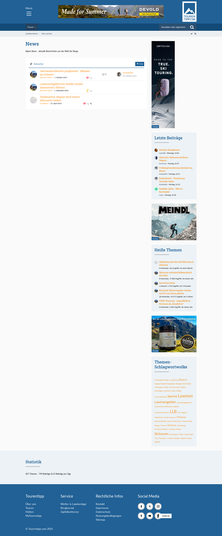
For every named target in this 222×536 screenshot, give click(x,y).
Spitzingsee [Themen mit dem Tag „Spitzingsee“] (173, 434)
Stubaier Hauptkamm (169, 149)
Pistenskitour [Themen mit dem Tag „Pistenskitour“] (177, 421)
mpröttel (162, 153)
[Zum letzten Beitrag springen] (119, 74)
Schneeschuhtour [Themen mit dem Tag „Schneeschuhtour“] (161, 429)
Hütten (30, 511)
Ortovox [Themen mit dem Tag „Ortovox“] (181, 417)
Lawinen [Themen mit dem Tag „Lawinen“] (185, 395)
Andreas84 (163, 174)
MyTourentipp (34, 515)
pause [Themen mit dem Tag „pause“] (169, 421)
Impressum (102, 507)
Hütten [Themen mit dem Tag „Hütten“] (178, 391)
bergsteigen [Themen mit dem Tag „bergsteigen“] (171, 384)
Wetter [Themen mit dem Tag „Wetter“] (183, 438)
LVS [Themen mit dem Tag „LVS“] (178, 412)
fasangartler (128, 72)
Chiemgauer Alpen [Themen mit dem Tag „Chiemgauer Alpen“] (161, 387)
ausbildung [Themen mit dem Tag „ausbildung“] (174, 380)
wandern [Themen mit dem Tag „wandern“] (176, 438)
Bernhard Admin (46, 77)
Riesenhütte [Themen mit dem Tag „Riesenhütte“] (187, 421)
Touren (30, 507)
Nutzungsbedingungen (108, 515)
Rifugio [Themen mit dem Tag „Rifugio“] (157, 425)
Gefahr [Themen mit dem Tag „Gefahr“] (183, 387)
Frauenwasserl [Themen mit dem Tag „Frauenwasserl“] (174, 387)
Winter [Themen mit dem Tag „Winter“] (189, 438)
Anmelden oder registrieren (173, 27)
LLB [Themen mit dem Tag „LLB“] (173, 411)
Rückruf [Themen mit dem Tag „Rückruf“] (164, 425)
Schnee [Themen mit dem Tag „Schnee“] (172, 425)
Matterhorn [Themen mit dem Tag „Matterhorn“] (158, 417)
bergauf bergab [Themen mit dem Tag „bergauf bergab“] (160, 384)
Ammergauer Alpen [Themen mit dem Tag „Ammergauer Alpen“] (161, 380)
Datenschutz (103, 511)
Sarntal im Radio (167, 283)
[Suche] (192, 27)
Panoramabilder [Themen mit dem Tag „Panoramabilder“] (160, 421)
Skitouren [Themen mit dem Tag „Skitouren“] (161, 434)
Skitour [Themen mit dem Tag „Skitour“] (178, 429)
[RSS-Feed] (195, 33)
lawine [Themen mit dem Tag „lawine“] (172, 396)
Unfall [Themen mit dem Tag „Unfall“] (170, 438)
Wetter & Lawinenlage (73, 504)
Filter (139, 64)
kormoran (162, 163)
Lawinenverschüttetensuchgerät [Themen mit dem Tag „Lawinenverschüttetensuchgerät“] (166, 406)
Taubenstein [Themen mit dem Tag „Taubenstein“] (188, 434)
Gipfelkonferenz (70, 511)
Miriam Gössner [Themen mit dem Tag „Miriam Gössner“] (170, 417)
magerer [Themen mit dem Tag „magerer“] (184, 412)
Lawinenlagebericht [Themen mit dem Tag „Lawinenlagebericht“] (184, 402)
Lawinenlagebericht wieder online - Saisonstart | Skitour (62, 85)
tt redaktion (44, 103)
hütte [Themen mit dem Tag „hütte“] (173, 391)
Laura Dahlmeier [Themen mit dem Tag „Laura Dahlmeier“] (160, 397)
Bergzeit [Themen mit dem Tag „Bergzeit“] (179, 384)
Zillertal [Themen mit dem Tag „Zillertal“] (157, 442)
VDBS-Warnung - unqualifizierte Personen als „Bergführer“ (174, 302)
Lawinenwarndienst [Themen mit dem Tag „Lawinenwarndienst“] (161, 412)
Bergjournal (67, 507)
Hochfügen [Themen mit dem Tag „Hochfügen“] (158, 391)
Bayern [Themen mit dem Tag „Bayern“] (183, 379)
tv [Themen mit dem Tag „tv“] (166, 438)
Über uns (31, 504)
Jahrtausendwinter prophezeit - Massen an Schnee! (65, 72)
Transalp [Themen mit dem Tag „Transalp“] (162, 438)
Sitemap (100, 519)
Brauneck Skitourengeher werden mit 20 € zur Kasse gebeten (175, 292)
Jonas (161, 195)
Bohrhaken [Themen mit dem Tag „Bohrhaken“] (187, 384)
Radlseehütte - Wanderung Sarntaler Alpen (172, 180)
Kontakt (100, 504)
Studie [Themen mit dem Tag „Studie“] (181, 434)
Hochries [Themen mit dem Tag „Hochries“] (167, 391)
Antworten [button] (38, 64)
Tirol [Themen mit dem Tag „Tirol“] (156, 438)
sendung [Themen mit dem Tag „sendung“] (172, 429)
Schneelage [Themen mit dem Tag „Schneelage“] (181, 425)
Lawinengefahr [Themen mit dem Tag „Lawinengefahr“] (165, 402)
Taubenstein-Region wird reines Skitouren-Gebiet (60, 98)
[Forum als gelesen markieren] (191, 33)
